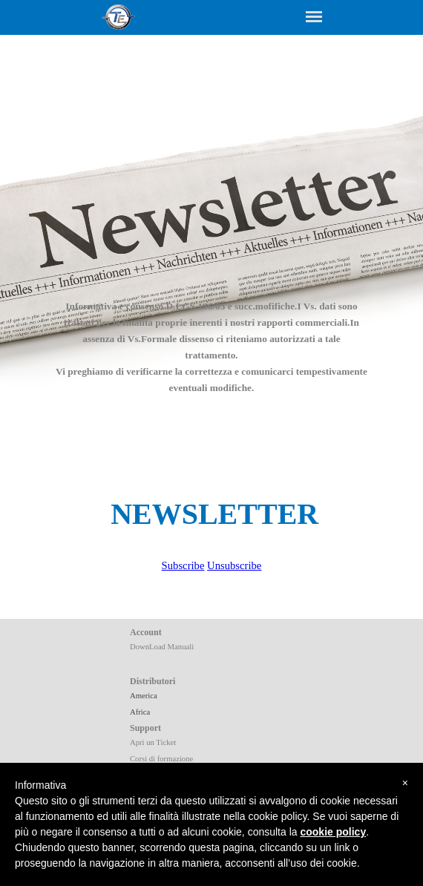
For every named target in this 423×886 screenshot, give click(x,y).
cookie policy (333, 832)
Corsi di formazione (161, 759)
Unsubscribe (234, 565)
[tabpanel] (211, 338)
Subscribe (183, 565)
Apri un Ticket (153, 742)
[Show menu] (314, 16)
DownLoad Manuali (162, 647)
